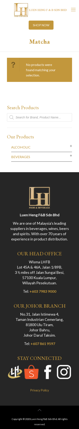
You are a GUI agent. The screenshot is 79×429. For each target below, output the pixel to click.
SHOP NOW (41, 25)
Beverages (20, 157)
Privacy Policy (39, 390)
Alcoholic (21, 147)
